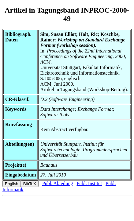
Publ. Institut (89, 183)
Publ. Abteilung (57, 183)
